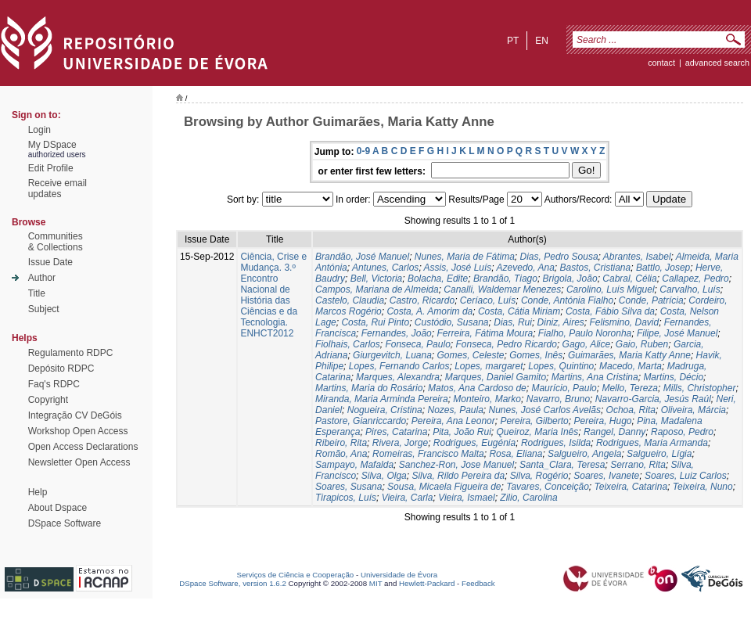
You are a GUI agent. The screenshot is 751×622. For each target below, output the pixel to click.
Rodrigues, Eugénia (474, 442)
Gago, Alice (586, 344)
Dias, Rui (513, 322)
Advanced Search (717, 62)
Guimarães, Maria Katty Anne (629, 355)
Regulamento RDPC (70, 352)
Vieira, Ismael (466, 497)
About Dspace (57, 507)
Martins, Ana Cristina (595, 377)
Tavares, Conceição (547, 486)
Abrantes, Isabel (637, 256)
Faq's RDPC (54, 384)
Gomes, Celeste (471, 355)
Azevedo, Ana (526, 267)
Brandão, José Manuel (362, 256)
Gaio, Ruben (642, 344)
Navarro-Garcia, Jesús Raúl (653, 399)
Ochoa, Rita (631, 409)
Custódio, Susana (452, 322)
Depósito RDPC (61, 368)
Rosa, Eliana (515, 453)
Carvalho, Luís (689, 289)
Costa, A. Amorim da (429, 311)
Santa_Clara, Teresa (562, 464)
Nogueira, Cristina (384, 409)
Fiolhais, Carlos (347, 344)
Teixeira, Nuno (703, 486)
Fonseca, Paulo (417, 344)
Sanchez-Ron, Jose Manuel (456, 464)
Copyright (48, 399)
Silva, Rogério (539, 475)
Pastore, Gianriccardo (360, 420)
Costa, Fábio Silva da (610, 311)
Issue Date (50, 262)
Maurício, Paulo (563, 388)
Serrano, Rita (638, 464)
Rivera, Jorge (400, 442)
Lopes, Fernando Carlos (399, 366)
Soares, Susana (348, 486)
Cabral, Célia (629, 278)
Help (38, 492)
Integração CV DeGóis (75, 415)
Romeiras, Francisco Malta (428, 453)
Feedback (478, 583)
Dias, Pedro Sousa (559, 256)
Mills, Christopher (699, 388)
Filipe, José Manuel (677, 333)
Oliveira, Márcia (693, 409)
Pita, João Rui (462, 431)
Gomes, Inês (535, 355)
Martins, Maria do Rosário (368, 388)
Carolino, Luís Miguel (610, 289)
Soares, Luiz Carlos (686, 475)
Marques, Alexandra (398, 377)
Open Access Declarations (83, 446)
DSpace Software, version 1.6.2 (232, 583)
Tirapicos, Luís (345, 497)
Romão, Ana (341, 453)
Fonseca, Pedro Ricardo (505, 344)
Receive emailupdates (57, 189)
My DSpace (52, 144)
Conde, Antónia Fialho (567, 300)
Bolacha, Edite (438, 278)
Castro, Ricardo (422, 300)
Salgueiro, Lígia (659, 453)
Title (36, 293)
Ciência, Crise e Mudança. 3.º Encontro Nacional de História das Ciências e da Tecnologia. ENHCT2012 (273, 295)
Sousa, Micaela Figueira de (444, 486)
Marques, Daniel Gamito (495, 377)
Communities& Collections (55, 242)
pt (513, 40)
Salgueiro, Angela (584, 453)
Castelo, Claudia (349, 300)
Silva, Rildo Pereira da (458, 475)
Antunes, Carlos (385, 267)
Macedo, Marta (630, 366)
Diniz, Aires (560, 322)
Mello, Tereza (630, 388)
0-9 (363, 151)
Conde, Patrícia (651, 300)
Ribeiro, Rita (341, 442)
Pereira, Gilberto (534, 420)
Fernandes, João (396, 333)
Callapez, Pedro (695, 278)
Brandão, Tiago (505, 278)
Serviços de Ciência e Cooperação (295, 574)
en (541, 40)
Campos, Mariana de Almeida (377, 289)
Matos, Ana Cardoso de (477, 388)
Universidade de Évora (399, 574)
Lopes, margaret (489, 366)
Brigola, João (570, 278)
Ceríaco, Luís (488, 300)
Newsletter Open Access (79, 462)
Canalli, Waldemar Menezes (502, 289)
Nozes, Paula (455, 409)
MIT (376, 583)
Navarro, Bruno (558, 399)
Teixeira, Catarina (631, 486)
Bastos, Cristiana (595, 267)
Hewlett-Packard (427, 583)
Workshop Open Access (78, 431)
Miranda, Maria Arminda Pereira (381, 399)
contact (661, 62)
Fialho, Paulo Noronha (584, 333)
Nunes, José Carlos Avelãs (545, 409)
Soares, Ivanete (606, 475)
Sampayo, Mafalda (354, 464)
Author (42, 277)
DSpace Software (64, 523)
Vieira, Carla (407, 497)
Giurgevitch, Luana (392, 355)
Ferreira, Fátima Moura (485, 333)
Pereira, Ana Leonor (453, 420)
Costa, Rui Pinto (375, 322)
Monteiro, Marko (487, 399)
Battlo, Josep (663, 267)
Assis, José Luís (458, 267)
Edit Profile (51, 168)
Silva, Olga (384, 475)
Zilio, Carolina (528, 497)
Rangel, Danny (614, 431)
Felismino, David (624, 322)
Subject (43, 309)
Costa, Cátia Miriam (519, 311)
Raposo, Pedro (682, 431)
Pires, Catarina (396, 431)
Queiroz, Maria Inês (538, 431)
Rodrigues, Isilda (556, 442)
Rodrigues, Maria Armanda (652, 442)
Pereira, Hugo (602, 420)
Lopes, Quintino (561, 366)
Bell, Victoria (376, 278)
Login (39, 129)
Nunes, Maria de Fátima (465, 256)
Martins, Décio (673, 377)
